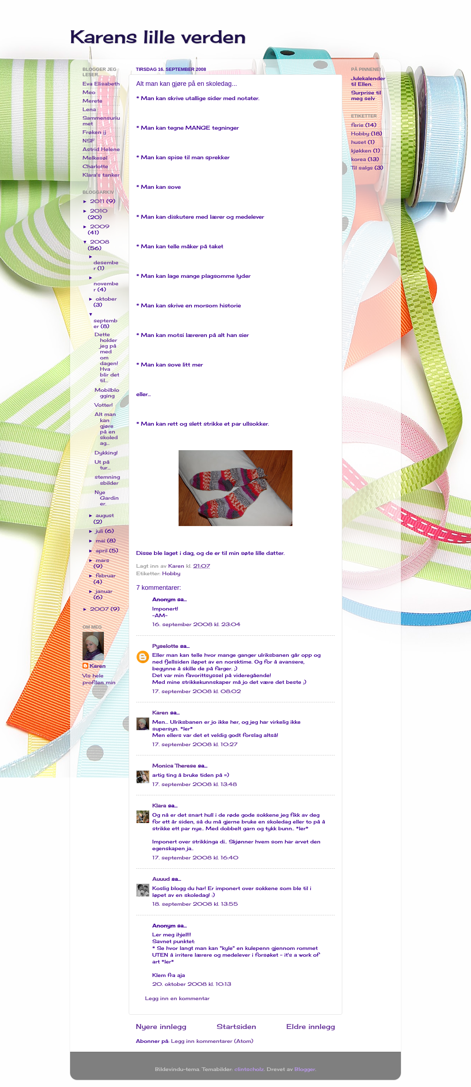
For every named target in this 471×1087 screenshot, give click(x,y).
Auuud (161, 879)
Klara (159, 805)
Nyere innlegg (161, 1026)
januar (104, 591)
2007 (100, 609)
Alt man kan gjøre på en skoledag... (106, 428)
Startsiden (236, 1026)
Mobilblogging (107, 393)
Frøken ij (94, 132)
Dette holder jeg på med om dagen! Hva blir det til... (107, 358)
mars (102, 560)
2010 (98, 211)
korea (358, 159)
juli (100, 531)
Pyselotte (165, 646)
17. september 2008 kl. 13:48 (194, 784)
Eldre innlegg (310, 1026)
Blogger (305, 1069)
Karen (160, 713)
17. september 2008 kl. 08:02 (196, 691)
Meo (89, 92)
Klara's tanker (101, 175)
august (105, 515)
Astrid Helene (101, 149)
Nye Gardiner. (107, 497)
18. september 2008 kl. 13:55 (195, 904)
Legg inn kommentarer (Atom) (212, 1041)
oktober (106, 299)
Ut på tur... (103, 464)
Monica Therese (174, 766)
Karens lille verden (158, 36)
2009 (100, 226)
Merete (92, 101)
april (102, 550)
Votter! (104, 405)
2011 (98, 201)
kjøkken (361, 151)
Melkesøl (95, 158)
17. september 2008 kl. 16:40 (195, 857)
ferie (357, 125)
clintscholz (249, 1069)
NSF (89, 141)
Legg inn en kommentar (177, 998)
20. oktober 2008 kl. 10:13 (191, 984)
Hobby (171, 573)
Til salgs (362, 168)
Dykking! (106, 453)
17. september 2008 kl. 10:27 (195, 744)
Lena (89, 109)
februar (106, 575)
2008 (99, 242)
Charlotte (95, 166)
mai (101, 541)
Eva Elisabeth (101, 84)
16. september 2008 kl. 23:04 (196, 624)
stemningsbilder (107, 479)
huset (358, 142)
